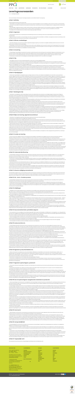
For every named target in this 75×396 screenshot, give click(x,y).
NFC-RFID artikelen (41, 358)
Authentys (54, 350)
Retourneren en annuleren (27, 351)
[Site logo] (13, 4)
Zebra (54, 359)
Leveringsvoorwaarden (27, 352)
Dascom (54, 351)
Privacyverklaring (26, 354)
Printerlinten (40, 354)
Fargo (54, 355)
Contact (25, 356)
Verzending (25, 350)
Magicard (54, 358)
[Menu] (73, 0)
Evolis (54, 354)
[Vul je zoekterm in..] (54, 4)
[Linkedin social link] (30, 362)
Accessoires (40, 359)
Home (10, 13)
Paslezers (39, 355)
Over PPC (25, 355)
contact (10, 368)
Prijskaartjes (40, 356)
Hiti (53, 356)
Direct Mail (40, 350)
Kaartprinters (40, 352)
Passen (39, 351)
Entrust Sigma (55, 352)
